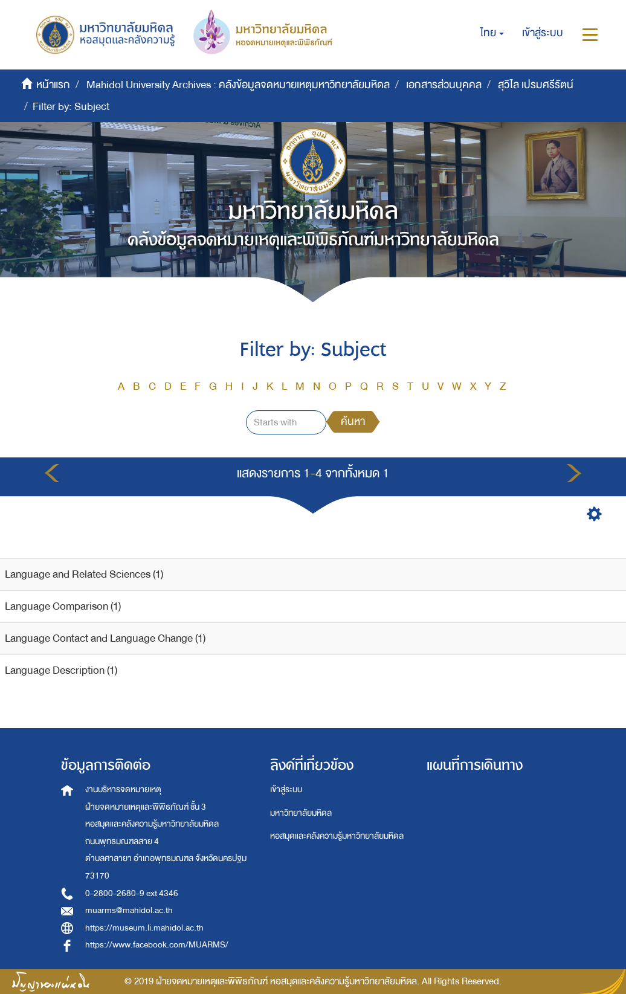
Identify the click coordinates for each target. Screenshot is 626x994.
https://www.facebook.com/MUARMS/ (156, 944)
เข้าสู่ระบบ (286, 789)
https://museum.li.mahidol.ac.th (144, 927)
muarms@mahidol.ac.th (129, 910)
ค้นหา (353, 421)
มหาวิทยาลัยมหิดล (301, 813)
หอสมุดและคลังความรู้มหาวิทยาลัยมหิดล (337, 836)
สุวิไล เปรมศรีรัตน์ (535, 85)
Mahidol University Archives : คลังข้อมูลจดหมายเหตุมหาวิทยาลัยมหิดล (238, 85)
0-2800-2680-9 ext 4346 (131, 893)
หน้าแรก (53, 85)
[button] (492, 33)
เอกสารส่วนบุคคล (444, 85)
